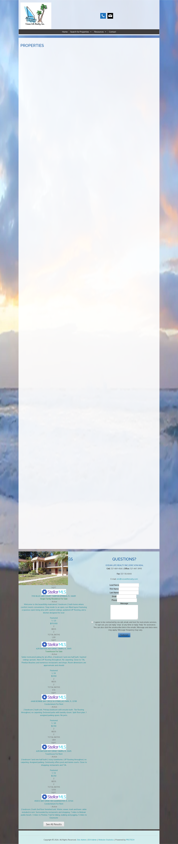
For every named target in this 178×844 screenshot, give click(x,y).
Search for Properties (81, 32)
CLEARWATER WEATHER (142, 11)
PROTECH (130, 840)
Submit (124, 635)
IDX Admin (92, 840)
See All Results (54, 824)
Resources (100, 32)
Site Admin (81, 840)
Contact (112, 32)
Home (65, 32)
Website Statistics (106, 840)
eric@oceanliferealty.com (127, 579)
